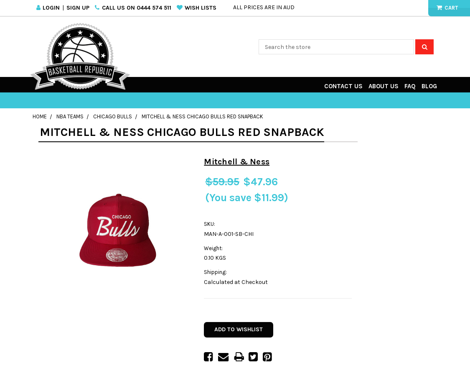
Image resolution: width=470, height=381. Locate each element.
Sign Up (77, 7)
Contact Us (343, 86)
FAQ (410, 86)
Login (51, 7)
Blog (429, 86)
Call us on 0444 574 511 (136, 7)
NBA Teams (70, 116)
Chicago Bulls (112, 116)
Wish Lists (200, 7)
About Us (383, 86)
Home (40, 116)
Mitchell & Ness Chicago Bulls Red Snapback (202, 116)
